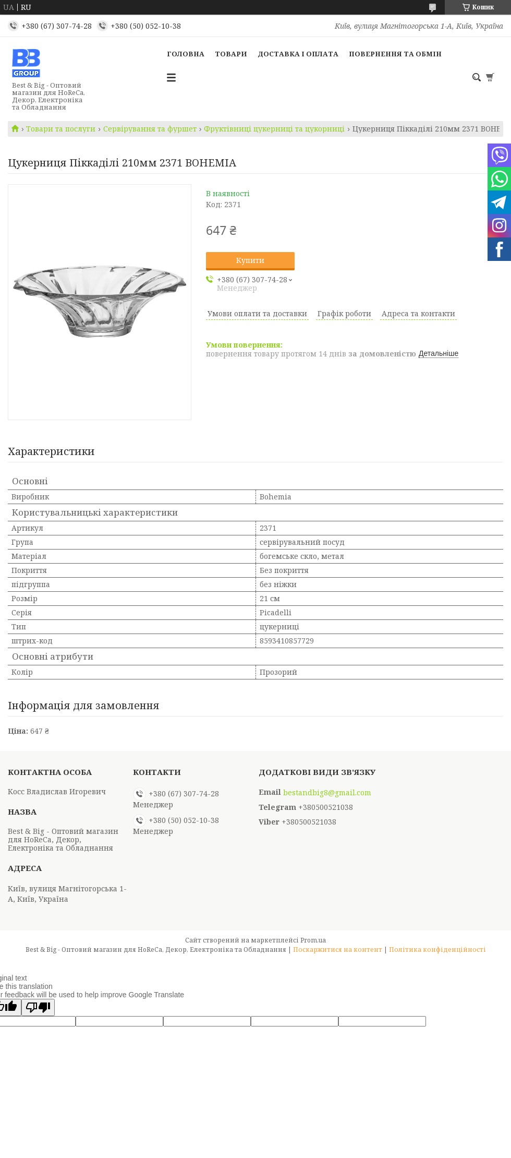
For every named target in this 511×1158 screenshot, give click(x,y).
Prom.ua (313, 940)
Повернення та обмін (395, 53)
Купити (250, 260)
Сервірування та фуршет (150, 129)
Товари (231, 53)
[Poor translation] (38, 1007)
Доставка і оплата (298, 53)
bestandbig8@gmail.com (327, 792)
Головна (185, 53)
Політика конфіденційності (437, 949)
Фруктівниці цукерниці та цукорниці (274, 129)
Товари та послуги (60, 129)
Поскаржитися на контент (337, 949)
